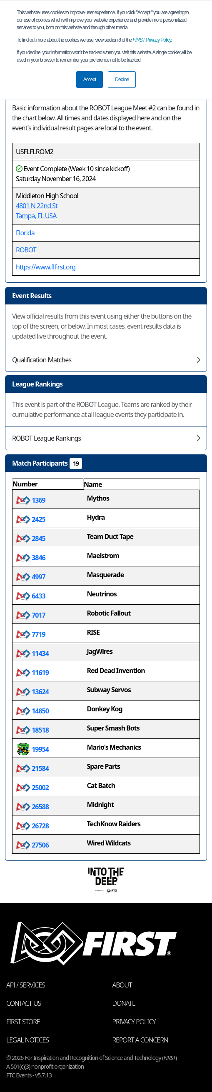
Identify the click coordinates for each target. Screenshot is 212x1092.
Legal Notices (27, 1040)
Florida (25, 232)
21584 (32, 768)
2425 (30, 519)
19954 (32, 749)
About (122, 985)
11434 (32, 653)
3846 (30, 557)
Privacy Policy (152, 40)
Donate (123, 1003)
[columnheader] (48, 484)
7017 (30, 615)
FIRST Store (23, 1021)
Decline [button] (122, 79)
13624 (32, 691)
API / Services (25, 985)
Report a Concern (140, 1040)
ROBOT (26, 249)
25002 (32, 787)
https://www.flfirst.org (45, 267)
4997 (30, 576)
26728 (32, 825)
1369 (30, 500)
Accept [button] (89, 79)
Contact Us (23, 1003)
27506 (32, 845)
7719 (30, 634)
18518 (32, 730)
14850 (32, 711)
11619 (32, 672)
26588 (32, 806)
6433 (30, 596)
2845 (30, 538)
